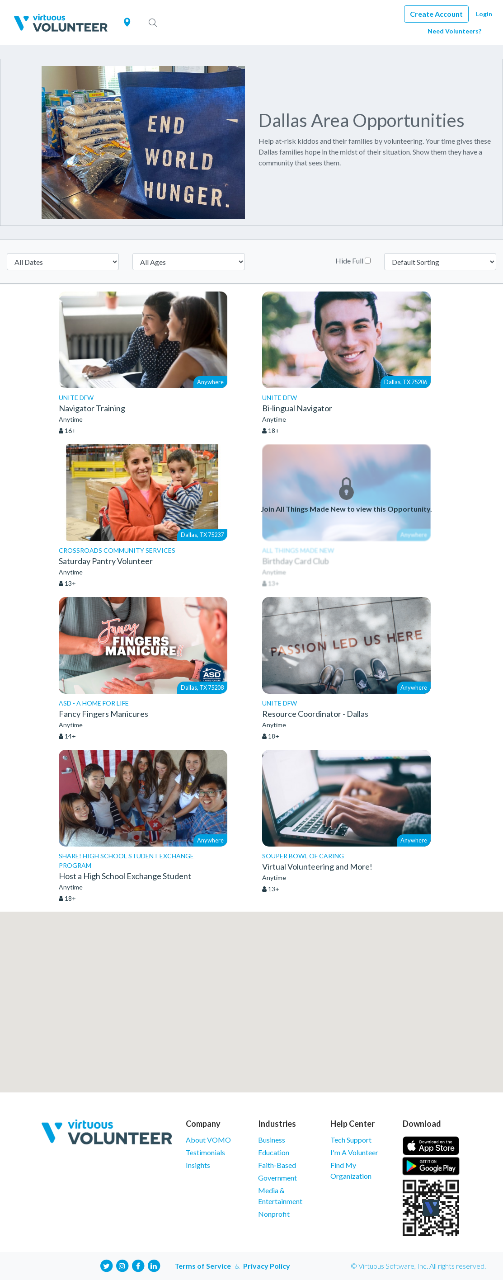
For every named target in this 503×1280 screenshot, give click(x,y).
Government (277, 1177)
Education (273, 1152)
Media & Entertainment (280, 1195)
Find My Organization (350, 1170)
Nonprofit (274, 1213)
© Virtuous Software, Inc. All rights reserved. (418, 1265)
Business (271, 1139)
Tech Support (350, 1139)
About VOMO (208, 1139)
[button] (252, 993)
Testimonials (205, 1152)
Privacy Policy (266, 1265)
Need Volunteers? (454, 31)
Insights (198, 1165)
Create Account (436, 13)
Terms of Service (202, 1265)
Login (484, 14)
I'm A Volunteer (354, 1152)
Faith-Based (277, 1165)
